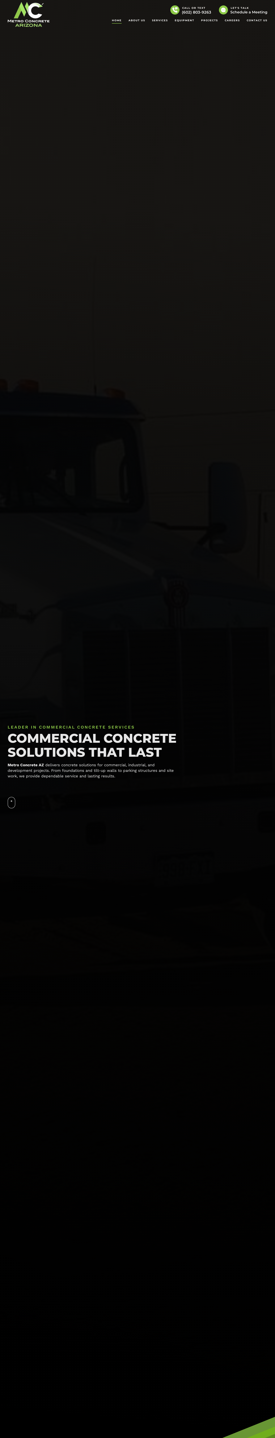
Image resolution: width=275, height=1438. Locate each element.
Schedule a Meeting (248, 12)
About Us (137, 20)
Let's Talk (240, 7)
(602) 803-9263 (196, 12)
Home (117, 20)
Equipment (184, 20)
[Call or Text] (175, 10)
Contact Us (257, 20)
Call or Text (193, 7)
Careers (232, 20)
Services (160, 20)
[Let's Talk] (223, 10)
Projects (209, 20)
